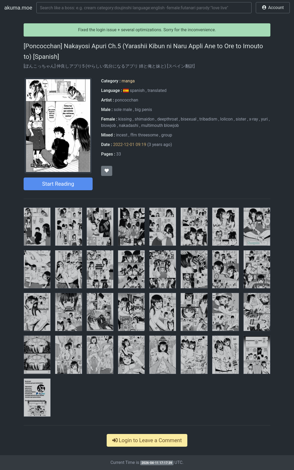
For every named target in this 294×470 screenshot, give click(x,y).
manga (128, 80)
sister (241, 119)
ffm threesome (144, 135)
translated (157, 90)
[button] (273, 7)
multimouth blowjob (160, 125)
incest (121, 135)
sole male (123, 109)
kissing (125, 119)
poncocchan (126, 100)
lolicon (226, 119)
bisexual (188, 119)
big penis (143, 109)
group (166, 135)
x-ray (253, 119)
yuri (264, 119)
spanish (134, 90)
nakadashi (128, 125)
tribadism (208, 119)
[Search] (144, 7)
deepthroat (167, 119)
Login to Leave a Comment (147, 440)
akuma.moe (18, 8)
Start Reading (58, 184)
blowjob (108, 125)
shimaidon (144, 119)
